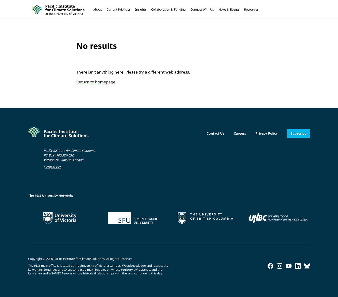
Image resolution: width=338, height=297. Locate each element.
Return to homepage (95, 82)
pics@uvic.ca (52, 167)
